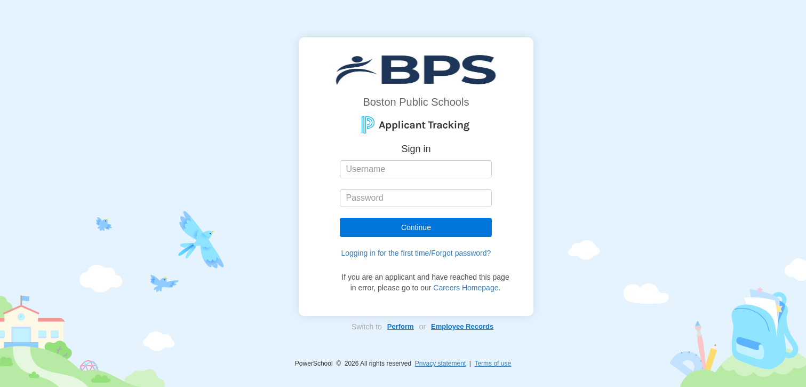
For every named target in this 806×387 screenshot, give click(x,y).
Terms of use (492, 363)
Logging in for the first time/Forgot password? (416, 253)
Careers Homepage (465, 287)
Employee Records (462, 326)
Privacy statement (440, 363)
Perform (400, 326)
